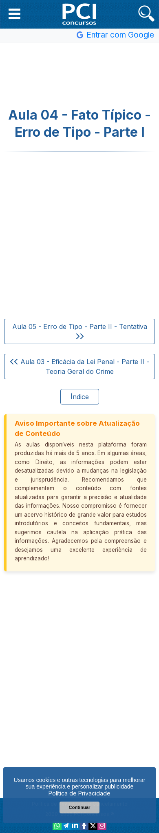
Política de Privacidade (79, 793)
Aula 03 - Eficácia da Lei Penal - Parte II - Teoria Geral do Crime (79, 366)
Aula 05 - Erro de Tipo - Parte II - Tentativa (79, 331)
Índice (80, 397)
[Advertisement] (79, 75)
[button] (14, 13)
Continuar (80, 807)
